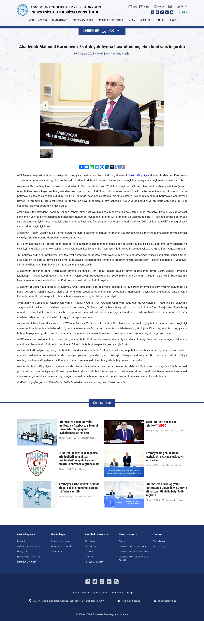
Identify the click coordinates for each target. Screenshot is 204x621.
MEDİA (132, 20)
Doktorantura (57, 551)
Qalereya (157, 534)
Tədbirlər (89, 551)
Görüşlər (89, 556)
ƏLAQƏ (172, 20)
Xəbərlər (75, 592)
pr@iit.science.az (167, 600)
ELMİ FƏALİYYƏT (60, 20)
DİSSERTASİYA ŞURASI (83, 20)
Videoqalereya (159, 546)
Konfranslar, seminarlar (62, 546)
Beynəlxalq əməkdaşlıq (96, 534)
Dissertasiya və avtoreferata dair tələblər (134, 558)
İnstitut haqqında (26, 534)
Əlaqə (130, 592)
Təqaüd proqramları (94, 561)
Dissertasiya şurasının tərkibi (132, 546)
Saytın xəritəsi (117, 592)
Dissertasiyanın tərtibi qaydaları (134, 551)
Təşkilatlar (90, 541)
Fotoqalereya (159, 541)
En (182, 6)
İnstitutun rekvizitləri (26, 561)
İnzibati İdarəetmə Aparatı (29, 546)
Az (178, 6)
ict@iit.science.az (131, 600)
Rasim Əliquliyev (139, 175)
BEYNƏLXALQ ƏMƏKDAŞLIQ (111, 20)
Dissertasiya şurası (128, 534)
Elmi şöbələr (23, 551)
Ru (185, 6)
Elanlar (122, 541)
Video (146, 6)
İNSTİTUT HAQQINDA (37, 20)
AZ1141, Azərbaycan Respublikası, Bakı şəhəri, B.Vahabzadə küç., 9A (68, 600)
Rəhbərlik (21, 541)
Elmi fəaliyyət (58, 534)
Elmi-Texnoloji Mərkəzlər (28, 556)
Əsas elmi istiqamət (60, 541)
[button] (158, 105)
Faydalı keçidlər (99, 592)
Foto (135, 6)
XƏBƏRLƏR (145, 20)
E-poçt (161, 6)
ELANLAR (160, 20)
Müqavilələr (90, 546)
